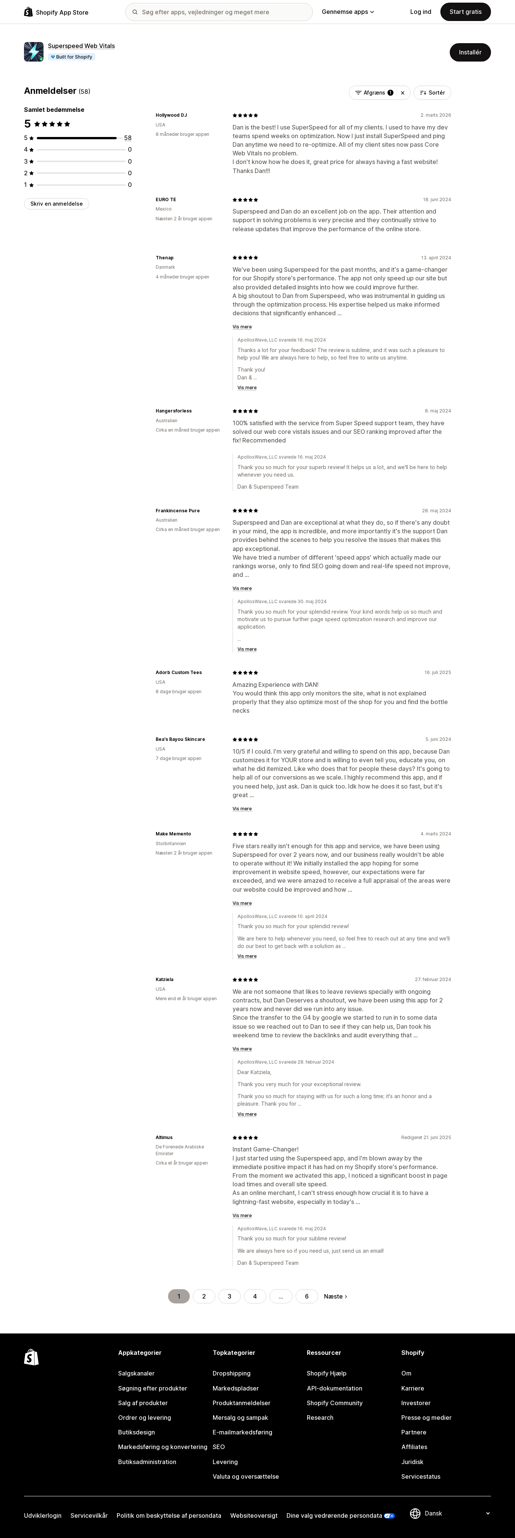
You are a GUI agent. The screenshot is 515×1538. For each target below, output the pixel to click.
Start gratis (466, 11)
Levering (225, 1462)
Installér (470, 52)
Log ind (420, 11)
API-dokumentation (334, 1388)
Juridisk (412, 1462)
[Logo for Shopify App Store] (56, 12)
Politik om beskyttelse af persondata (169, 1515)
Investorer (416, 1403)
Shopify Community (335, 1403)
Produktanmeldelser (241, 1403)
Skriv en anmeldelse (56, 203)
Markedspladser (236, 1388)
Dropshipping (232, 1373)
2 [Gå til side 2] (204, 1296)
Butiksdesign (136, 1432)
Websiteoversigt (254, 1515)
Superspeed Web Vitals (81, 46)
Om (406, 1373)
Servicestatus (420, 1476)
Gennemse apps (348, 11)
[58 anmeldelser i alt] (128, 137)
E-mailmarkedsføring (242, 1432)
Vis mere (242, 327)
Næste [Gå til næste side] (335, 1296)
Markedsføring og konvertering (162, 1447)
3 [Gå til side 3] (229, 1296)
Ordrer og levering (144, 1417)
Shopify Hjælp (327, 1373)
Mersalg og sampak (240, 1417)
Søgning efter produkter (152, 1388)
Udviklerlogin (43, 1515)
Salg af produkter (143, 1403)
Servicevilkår (89, 1515)
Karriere (412, 1388)
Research (320, 1417)
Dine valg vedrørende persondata (334, 1515)
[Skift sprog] (457, 1513)
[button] (402, 92)
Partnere (413, 1432)
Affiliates (414, 1447)
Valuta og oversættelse (246, 1476)
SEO (219, 1447)
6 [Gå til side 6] (307, 1296)
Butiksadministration (147, 1462)
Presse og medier (426, 1417)
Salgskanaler (136, 1373)
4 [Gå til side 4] (255, 1296)
